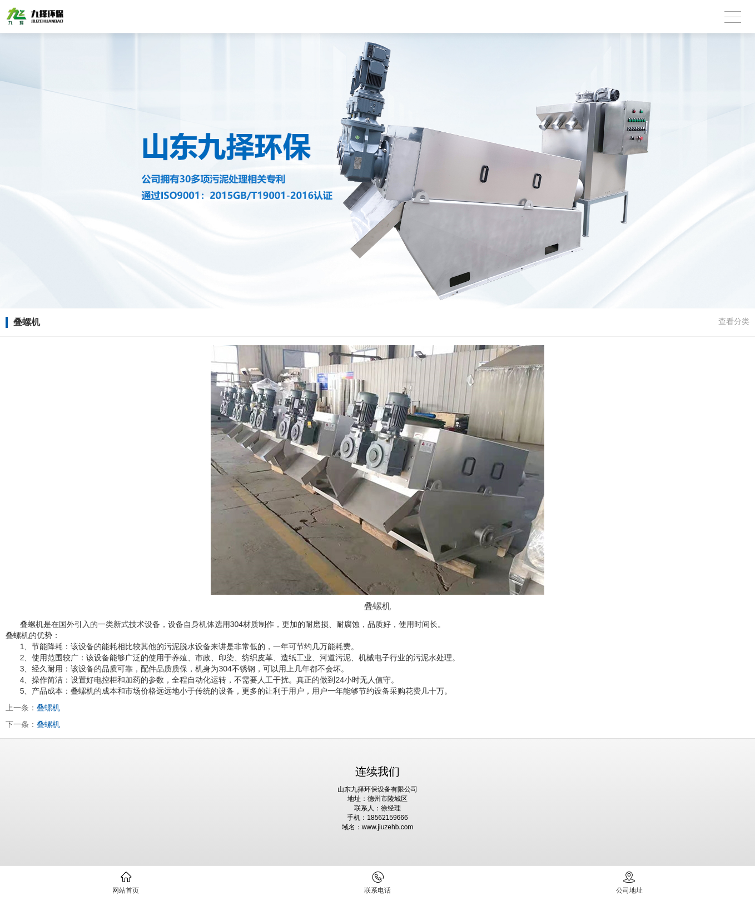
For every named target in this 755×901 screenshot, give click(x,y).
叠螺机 (48, 707)
